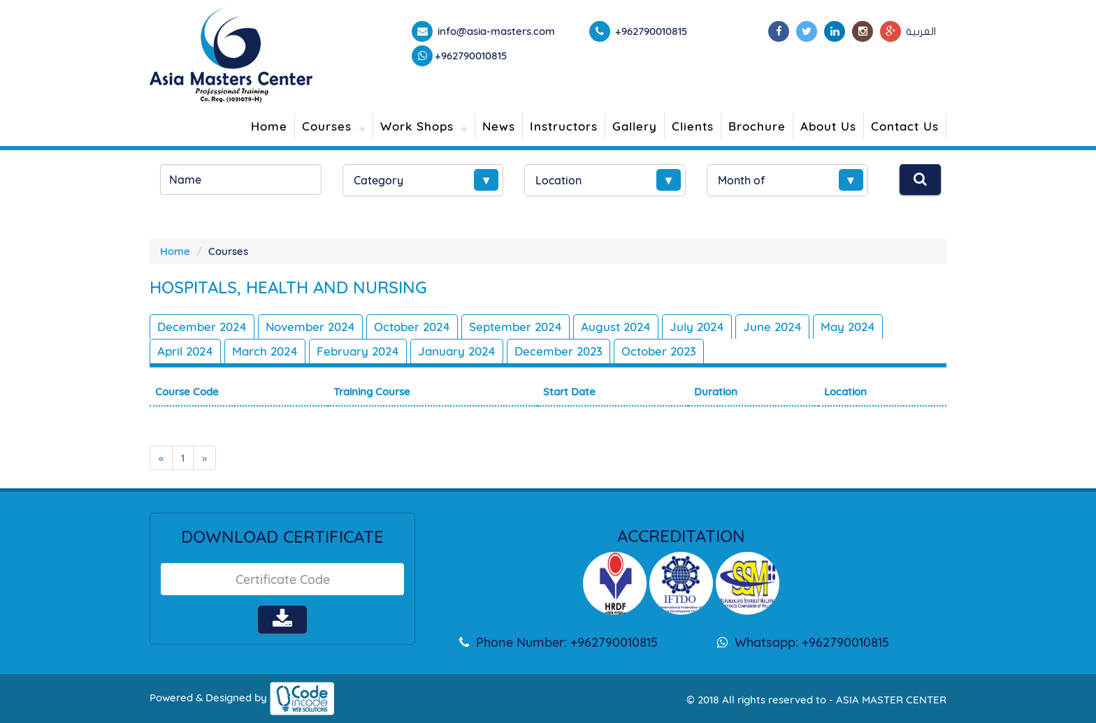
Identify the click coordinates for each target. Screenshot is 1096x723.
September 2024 (515, 326)
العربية (921, 31)
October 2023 (658, 351)
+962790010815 (471, 55)
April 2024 (185, 351)
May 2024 (848, 326)
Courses (327, 126)
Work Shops (417, 126)
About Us (828, 126)
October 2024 (412, 326)
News (498, 126)
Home (269, 126)
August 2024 (616, 326)
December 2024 (202, 326)
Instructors (564, 126)
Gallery (634, 126)
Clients (693, 126)
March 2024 (265, 351)
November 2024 (310, 326)
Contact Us (905, 126)
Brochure (757, 126)
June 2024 (772, 326)
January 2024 (457, 351)
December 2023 (558, 351)
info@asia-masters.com (495, 31)
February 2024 (358, 351)
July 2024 (697, 326)
